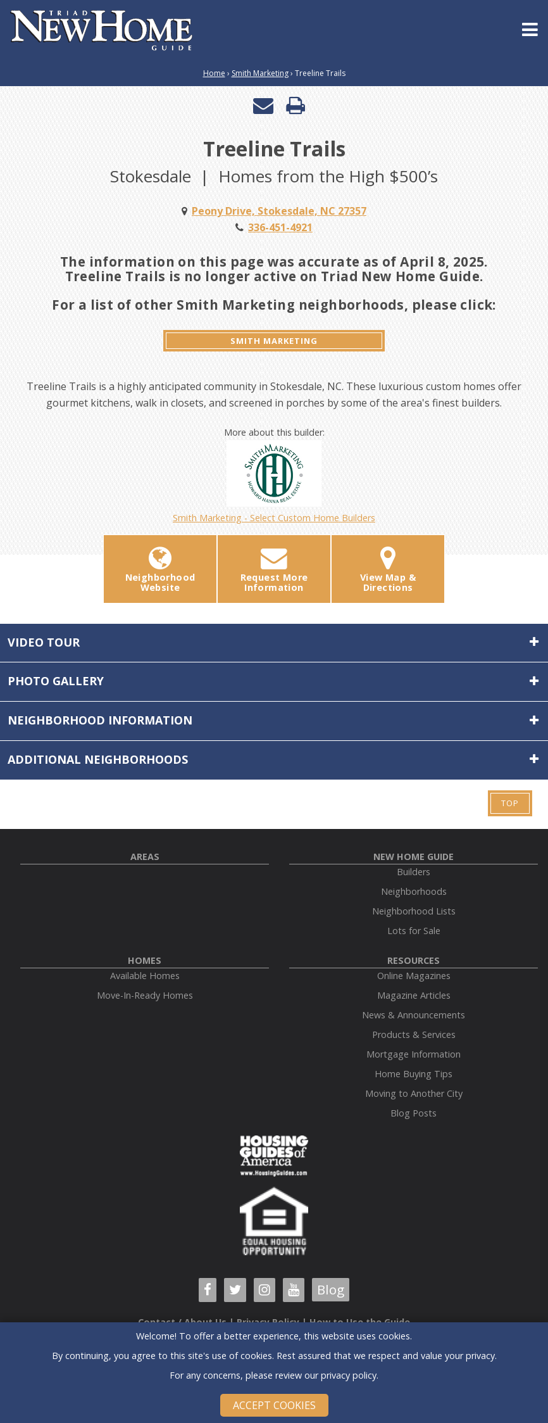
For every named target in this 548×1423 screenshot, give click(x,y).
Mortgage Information (413, 1054)
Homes (144, 960)
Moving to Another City (414, 1093)
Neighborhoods (414, 891)
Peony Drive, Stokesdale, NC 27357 (279, 211)
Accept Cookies (274, 1405)
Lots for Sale (413, 931)
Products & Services (414, 1034)
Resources (413, 960)
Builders (413, 872)
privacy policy (349, 1375)
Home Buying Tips (413, 1074)
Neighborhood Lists (414, 911)
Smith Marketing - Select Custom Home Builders (274, 482)
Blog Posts (413, 1113)
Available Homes (145, 976)
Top (510, 803)
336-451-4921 (280, 227)
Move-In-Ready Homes (145, 995)
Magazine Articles (414, 995)
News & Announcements (413, 1015)
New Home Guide (413, 857)
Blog (330, 1289)
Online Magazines (414, 976)
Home (214, 73)
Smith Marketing (260, 73)
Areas (144, 857)
